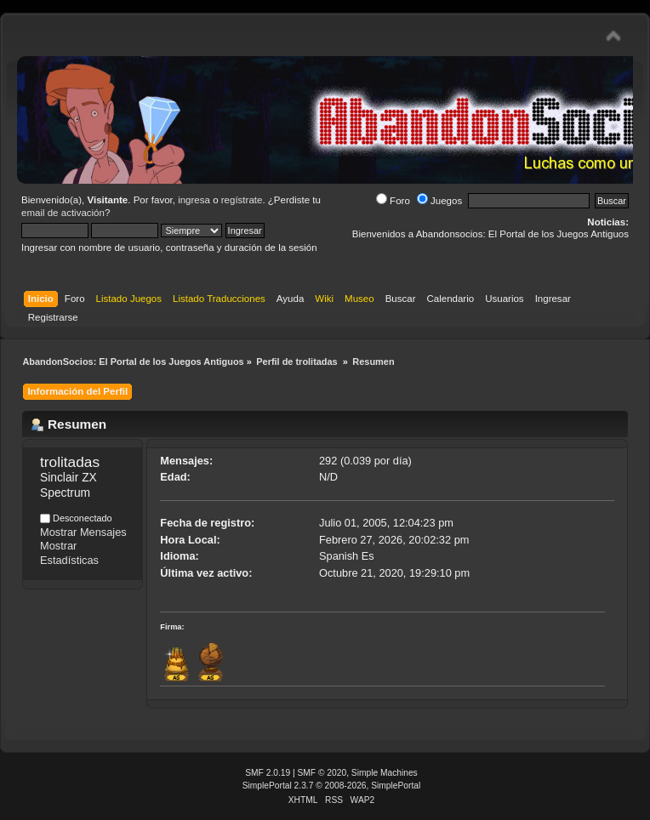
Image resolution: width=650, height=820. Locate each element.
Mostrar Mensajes (83, 532)
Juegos (439, 201)
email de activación (63, 213)
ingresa (194, 200)
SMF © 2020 (322, 772)
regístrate (242, 200)
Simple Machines (384, 772)
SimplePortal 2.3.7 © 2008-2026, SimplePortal (331, 785)
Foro (393, 201)
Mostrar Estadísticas (69, 553)
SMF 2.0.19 (267, 772)
